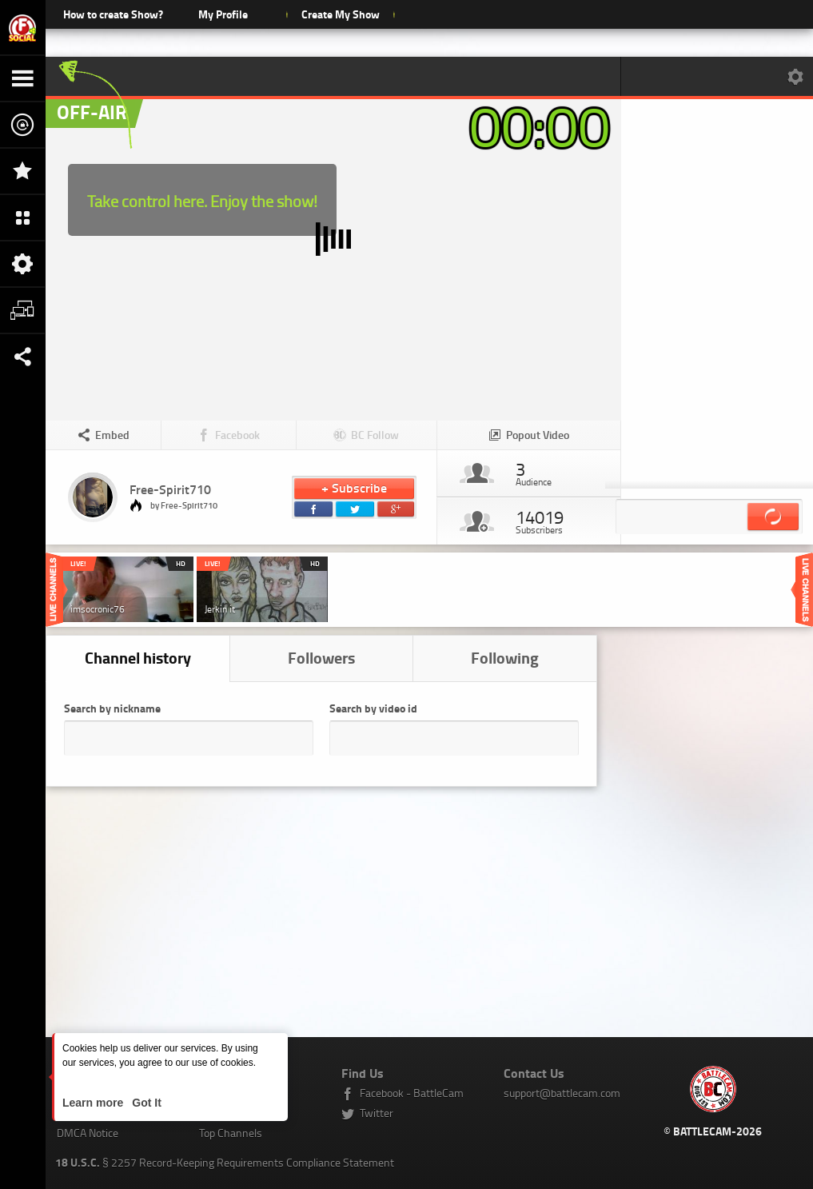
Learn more (94, 1102)
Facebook (237, 434)
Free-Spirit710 (170, 489)
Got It (145, 1102)
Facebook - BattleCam (412, 1092)
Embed (112, 434)
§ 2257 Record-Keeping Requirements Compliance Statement (224, 1162)
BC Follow (375, 434)
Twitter (376, 1112)
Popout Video (537, 434)
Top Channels (230, 1132)
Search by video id (373, 708)
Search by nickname (112, 708)
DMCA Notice (87, 1132)
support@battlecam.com (562, 1092)
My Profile (223, 14)
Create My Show (340, 14)
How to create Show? (113, 14)
